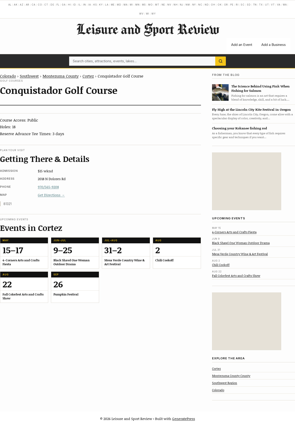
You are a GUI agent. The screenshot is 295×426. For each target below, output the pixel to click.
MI (131, 4)
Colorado (8, 76)
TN (255, 4)
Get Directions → (51, 194)
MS (144, 4)
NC (200, 4)
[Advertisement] (246, 181)
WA (285, 4)
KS (95, 4)
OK (220, 4)
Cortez (88, 76)
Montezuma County (61, 76)
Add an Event (241, 44)
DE (52, 4)
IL (79, 4)
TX (261, 4)
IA (89, 4)
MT (157, 4)
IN (84, 4)
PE (231, 4)
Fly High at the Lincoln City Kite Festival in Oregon (251, 109)
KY (101, 4)
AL (10, 4)
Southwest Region (224, 383)
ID (74, 4)
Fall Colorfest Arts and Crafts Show (236, 276)
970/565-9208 (48, 186)
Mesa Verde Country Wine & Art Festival (240, 254)
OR (226, 4)
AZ (22, 4)
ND (207, 4)
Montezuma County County (231, 376)
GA (64, 4)
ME (113, 4)
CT (46, 4)
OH (213, 4)
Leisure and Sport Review (147, 29)
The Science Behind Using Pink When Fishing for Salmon (260, 88)
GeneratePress (183, 418)
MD (119, 4)
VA (278, 4)
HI (69, 4)
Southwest (29, 76)
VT (273, 4)
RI (237, 4)
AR (28, 4)
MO (150, 4)
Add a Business (273, 44)
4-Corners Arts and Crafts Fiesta (234, 232)
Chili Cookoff (221, 265)
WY (153, 13)
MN (137, 4)
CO (40, 4)
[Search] (220, 61)
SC (243, 4)
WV (141, 13)
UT (267, 4)
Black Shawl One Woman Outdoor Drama (241, 243)
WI (147, 13)
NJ (181, 4)
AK (16, 4)
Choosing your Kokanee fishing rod (239, 128)
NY (194, 4)
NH (176, 4)
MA (126, 4)
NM (188, 4)
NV (169, 4)
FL (58, 4)
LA (107, 4)
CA (33, 4)
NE (163, 4)
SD (249, 4)
